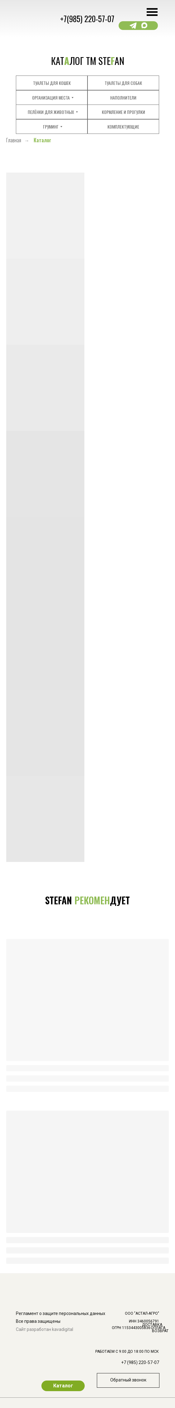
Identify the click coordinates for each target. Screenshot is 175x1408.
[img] (156, 1252)
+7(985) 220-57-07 (87, 18)
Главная (13, 140)
